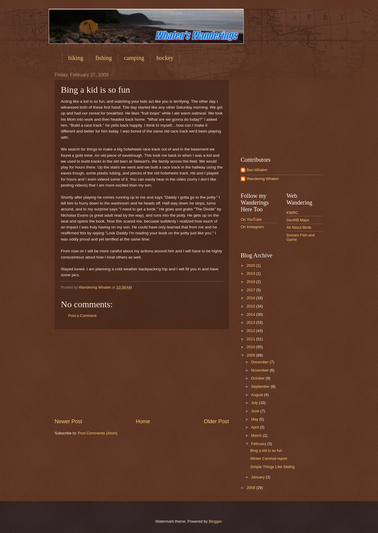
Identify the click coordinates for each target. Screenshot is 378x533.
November (260, 370)
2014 (251, 314)
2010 (251, 347)
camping (134, 58)
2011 (251, 339)
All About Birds (298, 227)
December (260, 362)
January (258, 477)
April (255, 427)
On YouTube (251, 219)
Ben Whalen (257, 170)
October (258, 378)
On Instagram (252, 227)
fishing (103, 58)
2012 (251, 330)
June (255, 411)
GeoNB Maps (297, 220)
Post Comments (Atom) (98, 433)
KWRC (292, 212)
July (255, 402)
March (257, 435)
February (259, 444)
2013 (251, 322)
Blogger (215, 521)
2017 (251, 290)
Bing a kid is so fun (266, 450)
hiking (75, 58)
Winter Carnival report (268, 458)
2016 (251, 298)
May (255, 419)
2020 (251, 265)
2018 (251, 281)
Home (143, 421)
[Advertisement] (141, 373)
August (257, 395)
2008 (251, 487)
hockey (165, 58)
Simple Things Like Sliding (272, 467)
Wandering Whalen (263, 178)
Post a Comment (82, 315)
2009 (251, 355)
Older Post (216, 421)
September (261, 386)
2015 (251, 306)
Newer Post (68, 421)
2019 (251, 273)
